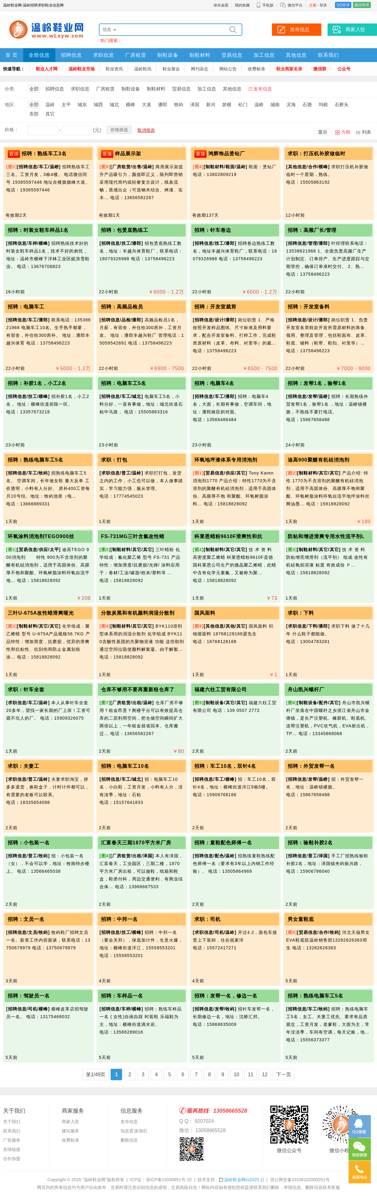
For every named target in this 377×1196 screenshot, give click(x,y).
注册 (312, 5)
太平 (66, 104)
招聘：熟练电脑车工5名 (35, 459)
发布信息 (262, 88)
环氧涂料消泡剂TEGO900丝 (41, 536)
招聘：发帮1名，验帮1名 (317, 383)
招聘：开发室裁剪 (215, 306)
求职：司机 (207, 919)
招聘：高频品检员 (122, 306)
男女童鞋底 (301, 919)
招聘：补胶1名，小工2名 (37, 383)
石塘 (307, 104)
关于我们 (11, 1121)
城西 (98, 104)
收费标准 (256, 68)
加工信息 (264, 55)
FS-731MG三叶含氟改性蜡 (132, 536)
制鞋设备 (167, 55)
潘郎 (162, 104)
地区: (10, 104)
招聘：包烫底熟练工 (124, 230)
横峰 (130, 104)
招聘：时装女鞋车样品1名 (38, 230)
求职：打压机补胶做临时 (316, 153)
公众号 (343, 68)
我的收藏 (242, 5)
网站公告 (228, 68)
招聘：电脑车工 (26, 306)
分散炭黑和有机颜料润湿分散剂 (138, 613)
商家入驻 (70, 1121)
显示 (322, 132)
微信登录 (361, 5)
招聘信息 (71, 55)
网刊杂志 (199, 68)
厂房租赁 (135, 55)
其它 (50, 113)
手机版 (264, 5)
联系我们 (328, 55)
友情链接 (11, 1149)
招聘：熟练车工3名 (44, 153)
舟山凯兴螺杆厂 (306, 689)
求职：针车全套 (26, 689)
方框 (345, 132)
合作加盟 (11, 1158)
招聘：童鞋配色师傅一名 (223, 842)
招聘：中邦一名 (119, 919)
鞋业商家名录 (289, 68)
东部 (34, 113)
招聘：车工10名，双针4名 (225, 766)
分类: (10, 88)
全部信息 (39, 55)
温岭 (50, 104)
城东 (82, 104)
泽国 (194, 104)
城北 (114, 104)
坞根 (323, 104)
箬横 (226, 104)
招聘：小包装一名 (29, 842)
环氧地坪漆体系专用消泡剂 (225, 459)
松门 (243, 104)
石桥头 (342, 104)
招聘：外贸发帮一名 (311, 766)
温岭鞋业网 (241, 1179)
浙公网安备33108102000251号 (300, 1179)
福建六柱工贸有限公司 (220, 689)
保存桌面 (221, 5)
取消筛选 (146, 130)
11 (250, 1074)
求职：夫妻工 (23, 766)
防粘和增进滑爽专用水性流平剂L (326, 536)
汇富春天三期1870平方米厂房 (136, 842)
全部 (34, 88)
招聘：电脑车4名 (214, 383)
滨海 (291, 104)
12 (265, 1074)
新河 (210, 104)
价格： (12, 129)
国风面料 (204, 613)
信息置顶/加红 (134, 1130)
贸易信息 (232, 55)
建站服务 (70, 1130)
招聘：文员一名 (26, 919)
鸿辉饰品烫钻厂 (226, 153)
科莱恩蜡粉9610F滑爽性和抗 (228, 536)
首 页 (12, 55)
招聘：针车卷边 (212, 230)
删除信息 (129, 1140)
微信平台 (295, 5)
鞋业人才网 (46, 68)
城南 (275, 104)
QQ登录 (343, 5)
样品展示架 (128, 153)
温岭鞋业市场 (82, 68)
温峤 (259, 104)
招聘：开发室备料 (309, 306)
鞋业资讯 (114, 68)
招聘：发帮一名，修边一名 (225, 995)
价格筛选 (119, 129)
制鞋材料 (199, 55)
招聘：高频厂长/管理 (312, 230)
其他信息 (296, 55)
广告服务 (11, 1140)
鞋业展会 (171, 68)
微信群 (319, 68)
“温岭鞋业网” (94, 1179)
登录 (323, 5)
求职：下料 (301, 613)
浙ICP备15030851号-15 (169, 1179)
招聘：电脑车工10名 (125, 766)
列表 (366, 132)
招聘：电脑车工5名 (123, 383)
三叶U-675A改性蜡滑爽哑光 (41, 613)
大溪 (146, 104)
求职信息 (103, 55)
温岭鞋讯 (142, 68)
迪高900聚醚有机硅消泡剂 (318, 459)
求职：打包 (114, 459)
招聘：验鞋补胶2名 (310, 842)
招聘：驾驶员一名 (29, 995)
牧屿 (178, 104)
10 (236, 1074)
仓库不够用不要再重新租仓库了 (138, 689)
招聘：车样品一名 (122, 995)
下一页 (283, 1074)
